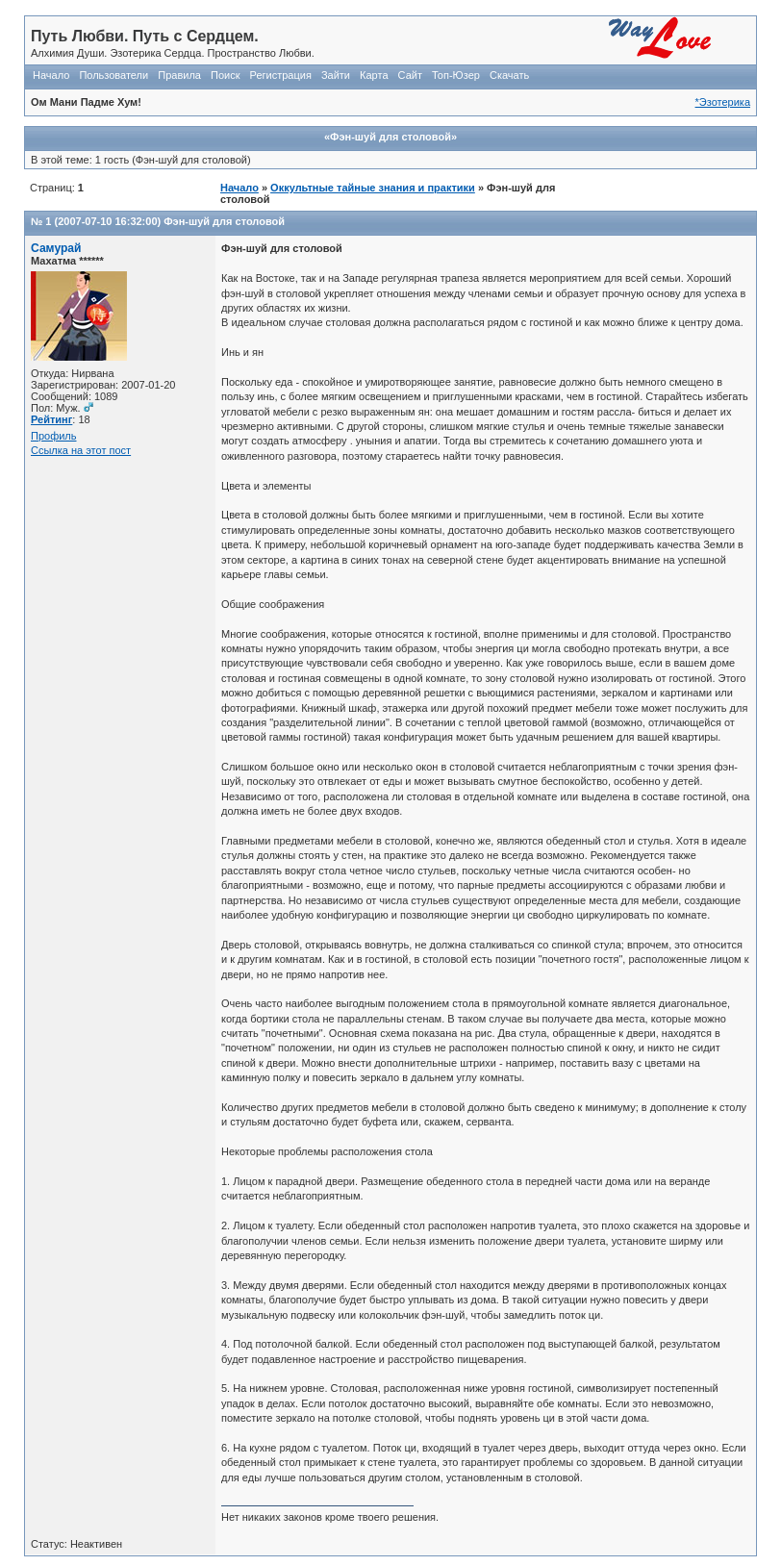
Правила (179, 75)
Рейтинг (51, 419)
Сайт (410, 75)
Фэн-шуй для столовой (224, 221)
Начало (51, 75)
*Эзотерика (722, 102)
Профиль (54, 436)
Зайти (335, 75)
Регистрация (281, 75)
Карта (374, 75)
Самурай (56, 248)
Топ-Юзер (456, 75)
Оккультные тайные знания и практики (372, 187)
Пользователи (113, 75)
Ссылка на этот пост (81, 450)
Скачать (509, 75)
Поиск (225, 75)
